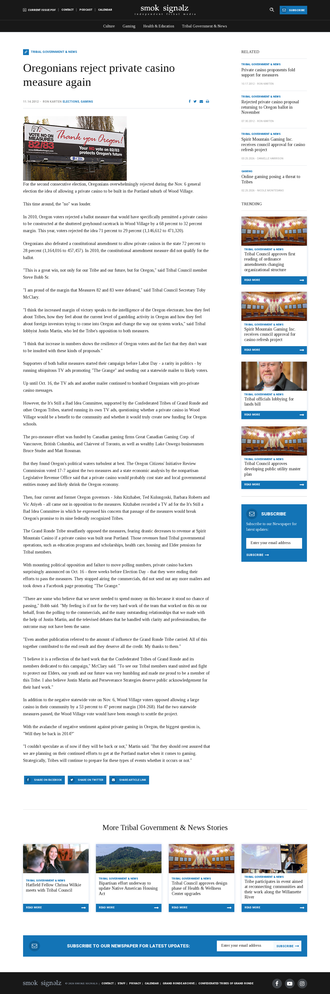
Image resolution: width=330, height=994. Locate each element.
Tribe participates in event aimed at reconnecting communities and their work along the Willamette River (274, 889)
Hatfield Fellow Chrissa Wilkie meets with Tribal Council (53, 887)
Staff (121, 983)
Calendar (105, 9)
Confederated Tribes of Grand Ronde (225, 983)
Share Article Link (132, 780)
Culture (109, 26)
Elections (71, 101)
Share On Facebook (48, 780)
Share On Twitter (90, 780)
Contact (67, 9)
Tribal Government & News (204, 26)
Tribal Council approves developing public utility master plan (272, 468)
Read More (252, 280)
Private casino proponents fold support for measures (268, 72)
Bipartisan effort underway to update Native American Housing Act (128, 888)
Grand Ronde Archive (179, 983)
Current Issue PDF (39, 10)
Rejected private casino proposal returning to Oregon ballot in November (270, 107)
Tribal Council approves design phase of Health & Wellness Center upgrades (199, 888)
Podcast (85, 9)
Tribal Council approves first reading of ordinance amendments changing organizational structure (269, 262)
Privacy (135, 983)
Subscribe (293, 10)
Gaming (129, 26)
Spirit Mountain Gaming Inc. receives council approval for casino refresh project (273, 144)
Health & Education (158, 26)
